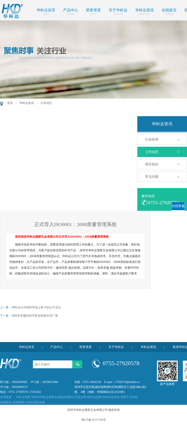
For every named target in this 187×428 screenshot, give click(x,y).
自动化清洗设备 (35, 402)
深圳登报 (18, 402)
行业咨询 (151, 139)
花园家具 (6, 402)
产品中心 (70, 9)
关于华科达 (118, 9)
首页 (10, 103)
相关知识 (151, 164)
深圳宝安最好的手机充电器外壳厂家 (35, 315)
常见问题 (151, 176)
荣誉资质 (93, 9)
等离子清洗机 (129, 397)
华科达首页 (46, 9)
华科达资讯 (144, 9)
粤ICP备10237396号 (93, 419)
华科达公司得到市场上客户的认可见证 (36, 307)
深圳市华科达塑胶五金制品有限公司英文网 (58, 397)
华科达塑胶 (23, 397)
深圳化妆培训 (110, 397)
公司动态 (46, 103)
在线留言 (169, 9)
